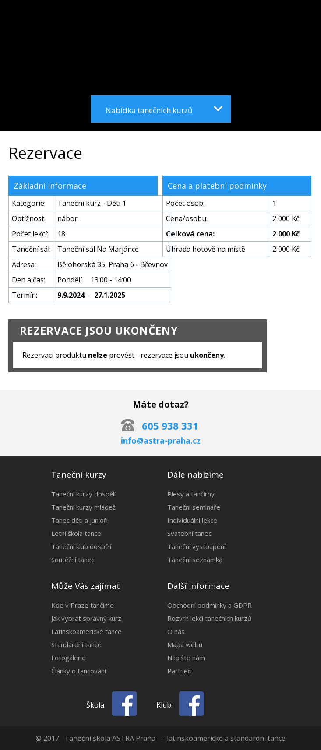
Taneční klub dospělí (81, 546)
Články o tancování (78, 670)
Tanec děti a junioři (79, 520)
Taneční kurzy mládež (83, 507)
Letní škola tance (76, 533)
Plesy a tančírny (191, 493)
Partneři (179, 670)
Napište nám (186, 657)
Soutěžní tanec (73, 559)
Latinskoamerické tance (86, 631)
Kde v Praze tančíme (82, 605)
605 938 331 (170, 425)
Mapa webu (184, 644)
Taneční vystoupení (196, 546)
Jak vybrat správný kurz (86, 618)
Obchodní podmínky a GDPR (209, 605)
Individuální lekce (192, 520)
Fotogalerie (68, 657)
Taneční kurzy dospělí (83, 493)
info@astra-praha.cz (161, 440)
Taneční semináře (193, 507)
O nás (176, 631)
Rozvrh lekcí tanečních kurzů (209, 618)
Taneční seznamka (194, 559)
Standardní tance (76, 644)
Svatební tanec (189, 533)
